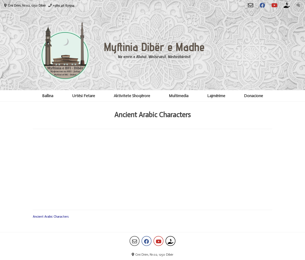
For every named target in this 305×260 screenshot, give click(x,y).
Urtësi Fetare (83, 95)
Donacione (253, 95)
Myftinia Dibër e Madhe (154, 47)
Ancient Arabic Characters (51, 216)
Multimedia (178, 95)
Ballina (47, 95)
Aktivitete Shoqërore (132, 95)
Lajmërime (216, 95)
